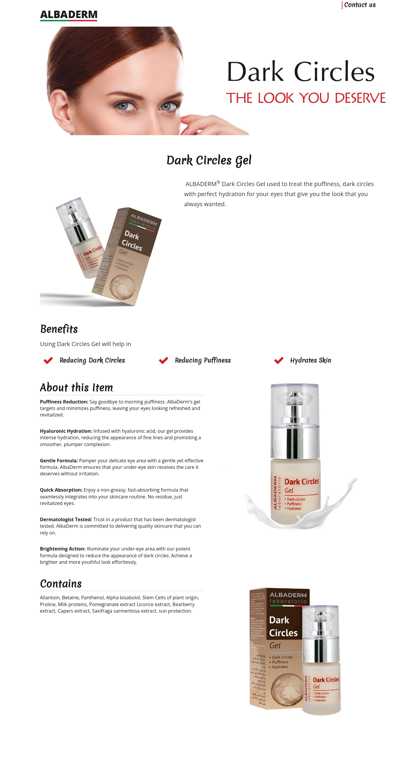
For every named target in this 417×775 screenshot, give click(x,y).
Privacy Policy (88, 761)
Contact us (360, 17)
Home (45, 761)
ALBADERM (62, 769)
